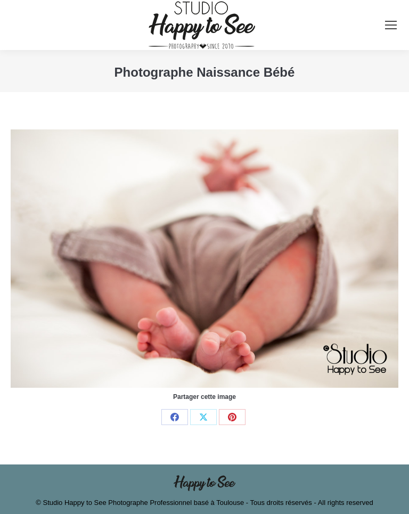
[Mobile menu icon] (390, 25)
